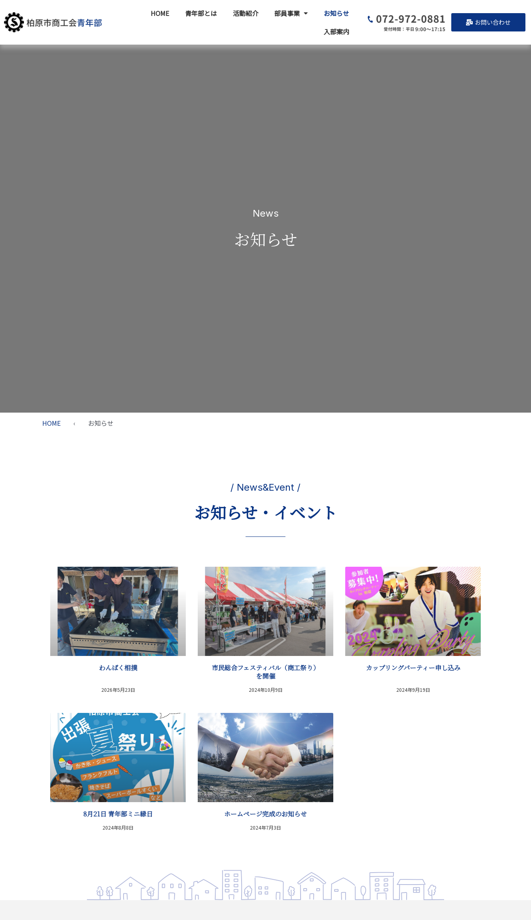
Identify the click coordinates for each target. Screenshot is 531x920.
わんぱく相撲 (118, 667)
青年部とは (201, 13)
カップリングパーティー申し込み (413, 667)
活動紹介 (245, 13)
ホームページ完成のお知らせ (265, 813)
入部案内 (336, 31)
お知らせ (336, 13)
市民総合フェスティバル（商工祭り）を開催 (265, 672)
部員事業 (291, 13)
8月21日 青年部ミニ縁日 (118, 813)
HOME (160, 13)
